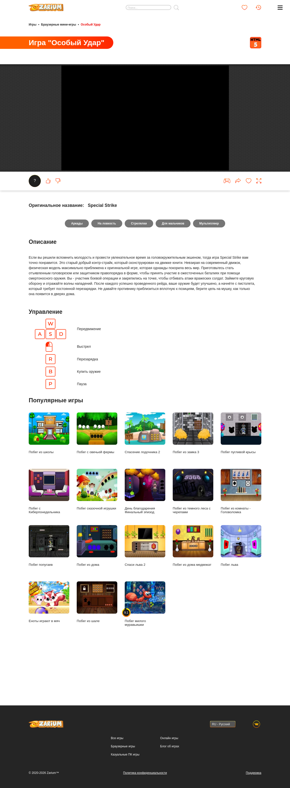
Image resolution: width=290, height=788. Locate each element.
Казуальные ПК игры (125, 754)
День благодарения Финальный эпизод (145, 536)
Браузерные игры (123, 746)
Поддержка (253, 773)
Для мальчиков (173, 268)
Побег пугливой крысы (241, 478)
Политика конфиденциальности (145, 773)
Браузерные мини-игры (58, 24)
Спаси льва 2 (145, 590)
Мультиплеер (209, 268)
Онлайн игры (169, 738)
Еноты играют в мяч (49, 646)
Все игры (117, 738)
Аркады (76, 268)
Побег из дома (97, 590)
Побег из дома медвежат (193, 590)
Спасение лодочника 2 (145, 478)
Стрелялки (139, 268)
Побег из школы (49, 478)
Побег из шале (97, 646)
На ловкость (106, 268)
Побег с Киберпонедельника (49, 536)
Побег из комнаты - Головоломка (241, 536)
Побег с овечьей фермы (97, 478)
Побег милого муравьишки (145, 648)
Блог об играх (169, 746)
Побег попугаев (49, 590)
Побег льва (241, 590)
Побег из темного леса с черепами (193, 536)
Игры (32, 24)
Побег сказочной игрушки (97, 534)
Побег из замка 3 (193, 478)
